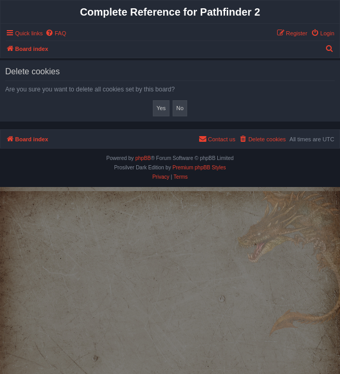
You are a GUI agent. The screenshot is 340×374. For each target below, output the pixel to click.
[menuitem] (55, 33)
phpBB (143, 158)
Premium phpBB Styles (199, 167)
